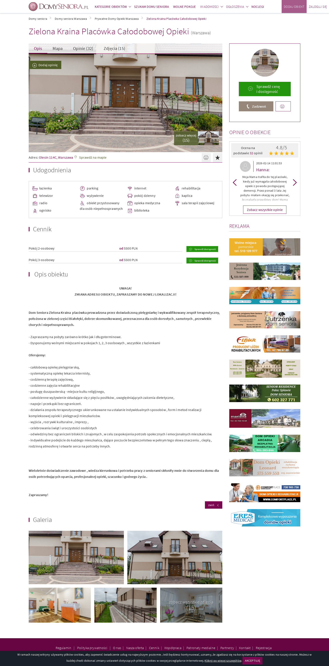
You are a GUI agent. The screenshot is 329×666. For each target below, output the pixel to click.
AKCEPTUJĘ (252, 661)
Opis (38, 48)
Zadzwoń (259, 106)
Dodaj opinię (48, 65)
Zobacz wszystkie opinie (265, 209)
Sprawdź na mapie (93, 157)
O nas (117, 648)
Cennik (154, 648)
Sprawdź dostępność (205, 249)
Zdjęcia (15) (114, 48)
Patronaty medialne (200, 648)
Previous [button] (234, 182)
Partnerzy (227, 648)
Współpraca (172, 648)
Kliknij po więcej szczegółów (222, 661)
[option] (264, 182)
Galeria (42, 519)
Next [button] (295, 182)
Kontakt (245, 648)
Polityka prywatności (92, 648)
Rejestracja (264, 648)
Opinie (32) (83, 48)
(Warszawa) (201, 32)
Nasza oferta (135, 648)
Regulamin (64, 648)
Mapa (58, 48)
